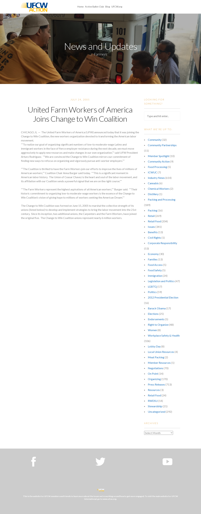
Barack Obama (157, 308)
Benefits (153, 232)
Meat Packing (156, 357)
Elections (153, 313)
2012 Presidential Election (163, 297)
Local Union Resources (161, 351)
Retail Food (154, 221)
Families (152, 259)
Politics (152, 292)
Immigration (155, 275)
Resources (154, 389)
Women (152, 330)
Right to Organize (158, 324)
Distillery (153, 194)
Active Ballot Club (94, 6)
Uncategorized (156, 411)
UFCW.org (116, 6)
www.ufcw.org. (110, 499)
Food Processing (157, 166)
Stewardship (155, 406)
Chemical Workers (159, 188)
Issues (151, 226)
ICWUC (152, 172)
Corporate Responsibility (162, 243)
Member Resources (159, 362)
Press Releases (156, 384)
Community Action (159, 161)
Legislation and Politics (161, 281)
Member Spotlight (158, 156)
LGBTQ (152, 286)
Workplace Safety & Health (164, 335)
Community (154, 139)
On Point (153, 373)
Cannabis (153, 183)
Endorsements (156, 319)
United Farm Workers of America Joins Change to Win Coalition (80, 114)
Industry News (156, 177)
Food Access (155, 264)
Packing (152, 210)
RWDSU (153, 400)
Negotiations (155, 368)
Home (80, 6)
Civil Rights (154, 237)
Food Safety (155, 270)
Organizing (154, 379)
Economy (153, 253)
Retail (151, 215)
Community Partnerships (162, 145)
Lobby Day (154, 346)
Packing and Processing (161, 199)
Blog (107, 6)
